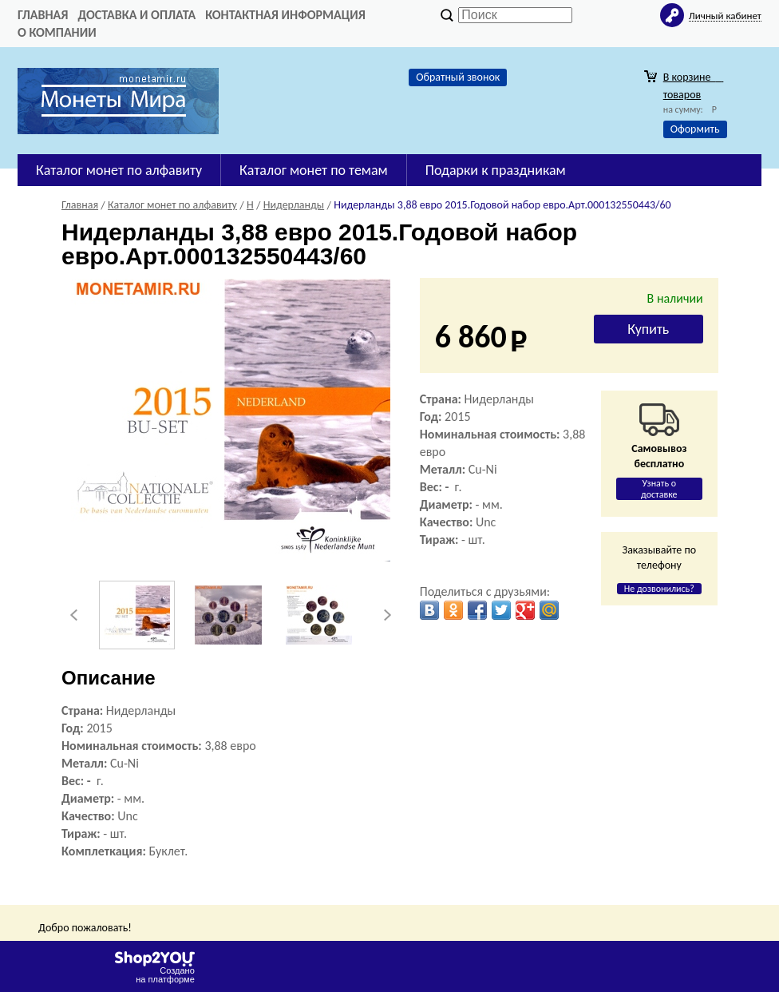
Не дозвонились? (659, 588)
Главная (43, 14)
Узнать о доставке (659, 489)
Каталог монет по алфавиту (119, 170)
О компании (57, 32)
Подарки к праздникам (495, 170)
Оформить (695, 129)
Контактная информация (285, 14)
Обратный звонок (458, 77)
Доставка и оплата (136, 14)
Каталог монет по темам (313, 170)
